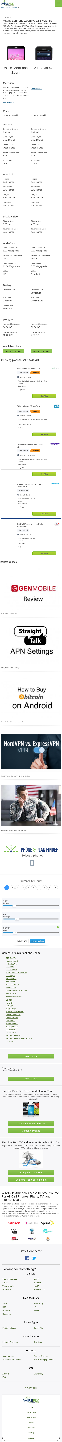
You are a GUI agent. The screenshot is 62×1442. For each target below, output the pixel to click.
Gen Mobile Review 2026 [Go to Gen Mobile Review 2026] (10, 614)
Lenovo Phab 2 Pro (13, 1015)
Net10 (36, 1286)
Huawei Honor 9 (12, 961)
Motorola (6, 1310)
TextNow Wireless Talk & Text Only (30, 446)
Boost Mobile (39, 1290)
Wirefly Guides (31, 1388)
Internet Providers (10, 1342)
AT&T (36, 1279)
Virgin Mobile (8, 1286)
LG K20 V (9, 1000)
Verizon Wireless (9, 1279)
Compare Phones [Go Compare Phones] (31, 1130)
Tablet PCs (38, 1328)
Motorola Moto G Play (14, 996)
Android (5, 1374)
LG (35, 1307)
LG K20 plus (10, 976)
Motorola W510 (11, 964)
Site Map (31, 1433)
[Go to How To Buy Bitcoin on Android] (31, 697)
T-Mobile (37, 1283)
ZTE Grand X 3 (11, 993)
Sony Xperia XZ (12, 1026)
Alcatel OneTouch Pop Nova (16, 973)
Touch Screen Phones (11, 1360)
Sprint (5, 1283)
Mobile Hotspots (9, 1328)
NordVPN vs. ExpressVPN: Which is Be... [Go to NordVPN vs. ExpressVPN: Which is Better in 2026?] (15, 776)
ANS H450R (10, 1021)
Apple (4, 1304)
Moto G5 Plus (11, 988)
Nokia (36, 1310)
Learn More (31, 1056)
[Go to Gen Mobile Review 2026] (31, 589)
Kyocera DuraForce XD (15, 1012)
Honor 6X (9, 1003)
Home (31, 1407)
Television (38, 1342)
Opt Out (31, 1438)
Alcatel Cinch (11, 1009)
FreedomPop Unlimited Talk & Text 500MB (30, 485)
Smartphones (8, 1356)
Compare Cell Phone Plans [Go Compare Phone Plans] (31, 1123)
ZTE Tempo (10, 982)
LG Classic (10, 967)
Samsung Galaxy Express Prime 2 (19, 1038)
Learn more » (8, 102)
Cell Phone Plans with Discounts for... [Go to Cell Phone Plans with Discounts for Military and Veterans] (14, 830)
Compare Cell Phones (8, 8)
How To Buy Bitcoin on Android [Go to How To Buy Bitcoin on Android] (12, 722)
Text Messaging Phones (44, 1360)
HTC (4, 1307)
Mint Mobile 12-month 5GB (28, 369)
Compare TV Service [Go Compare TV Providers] (31, 1172)
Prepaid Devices (41, 1356)
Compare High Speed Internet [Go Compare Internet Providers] (31, 1180)
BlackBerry (38, 1304)
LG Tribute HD (11, 970)
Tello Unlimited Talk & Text (28, 406)
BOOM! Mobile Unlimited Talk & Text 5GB (30, 525)
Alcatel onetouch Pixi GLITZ (16, 990)
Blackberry (38, 1374)
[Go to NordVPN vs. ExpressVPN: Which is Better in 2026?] (31, 751)
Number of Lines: (31, 880)
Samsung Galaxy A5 (13, 1035)
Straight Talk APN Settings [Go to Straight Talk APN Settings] (10, 668)
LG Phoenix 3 (11, 1029)
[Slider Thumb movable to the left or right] (14, 906)
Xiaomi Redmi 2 (12, 1024)
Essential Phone (12, 1018)
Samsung (6, 1314)
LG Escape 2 (11, 1032)
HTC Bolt (9, 1006)
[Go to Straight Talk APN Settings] (31, 643)
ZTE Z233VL (11, 958)
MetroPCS (6, 1290)
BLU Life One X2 (12, 985)
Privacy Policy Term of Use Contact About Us (31, 1420)
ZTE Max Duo (11, 979)
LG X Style (10, 1041)
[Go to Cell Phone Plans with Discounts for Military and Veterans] (31, 805)
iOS (4, 1377)
